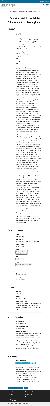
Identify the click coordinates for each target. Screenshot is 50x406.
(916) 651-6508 (19, 259)
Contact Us (42, 1)
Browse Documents (30, 397)
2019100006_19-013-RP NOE (25, 363)
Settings (47, 1)
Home (9, 9)
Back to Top (11, 392)
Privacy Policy (11, 394)
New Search (20, 388)
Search (14, 9)
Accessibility (28, 394)
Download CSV (12, 388)
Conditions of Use (30, 392)
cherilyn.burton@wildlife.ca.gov (23, 264)
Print (26, 388)
